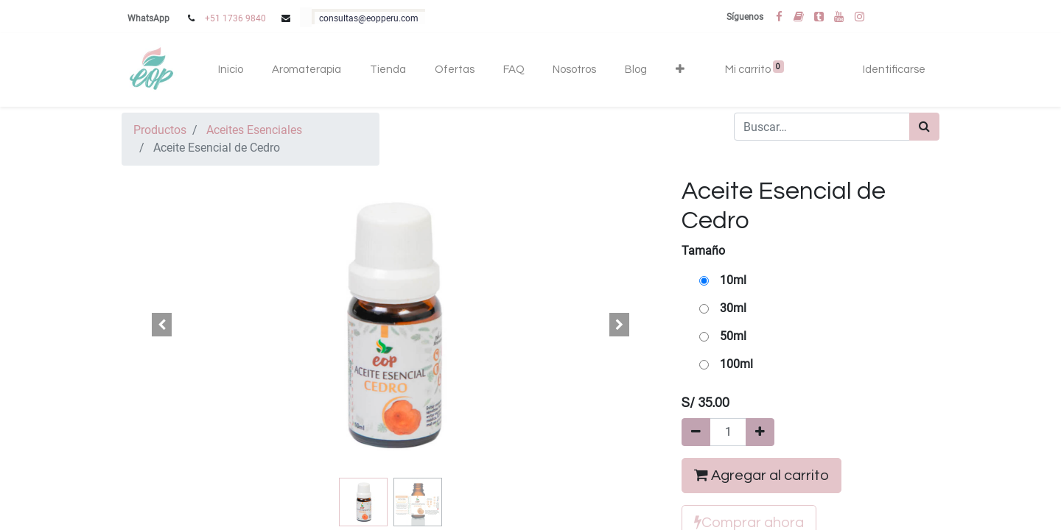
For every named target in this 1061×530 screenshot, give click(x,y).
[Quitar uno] (696, 432)
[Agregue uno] (760, 432)
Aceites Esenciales (254, 130)
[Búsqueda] (924, 127)
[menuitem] (231, 70)
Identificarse (894, 69)
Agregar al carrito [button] (761, 475)
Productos (159, 130)
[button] (679, 70)
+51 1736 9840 (235, 18)
